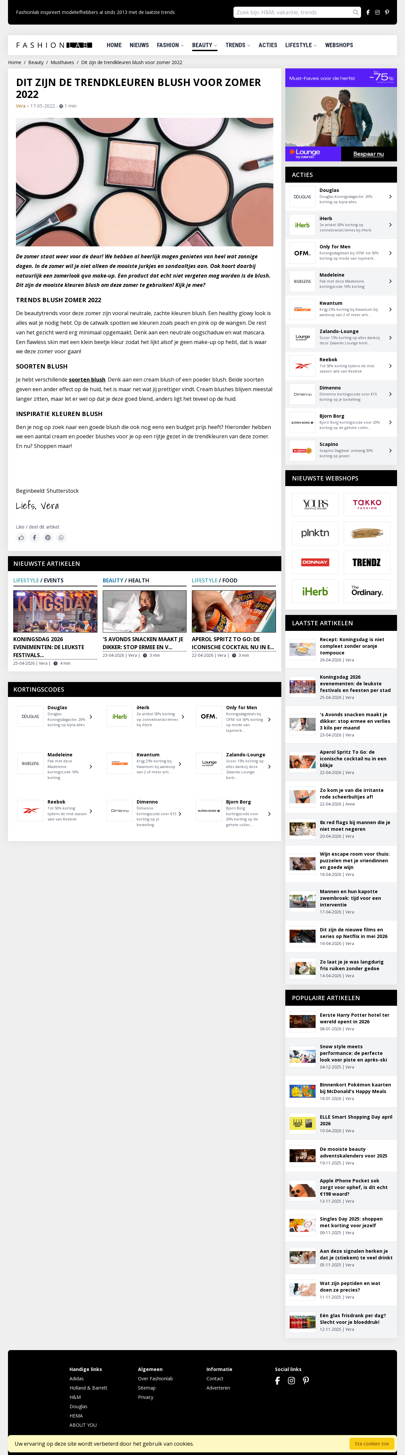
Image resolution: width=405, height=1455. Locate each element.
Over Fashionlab (155, 1378)
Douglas (78, 1406)
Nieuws (139, 45)
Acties (268, 45)
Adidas (76, 1378)
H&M (75, 1397)
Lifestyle (301, 45)
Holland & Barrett (88, 1388)
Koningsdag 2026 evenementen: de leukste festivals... (48, 647)
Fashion (170, 45)
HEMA (76, 1415)
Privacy (145, 1397)
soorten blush (87, 379)
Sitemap (147, 1388)
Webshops (339, 45)
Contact (214, 1378)
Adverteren (218, 1388)
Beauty (204, 45)
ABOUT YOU (83, 1425)
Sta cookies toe (372, 1443)
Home (114, 45)
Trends (238, 45)
